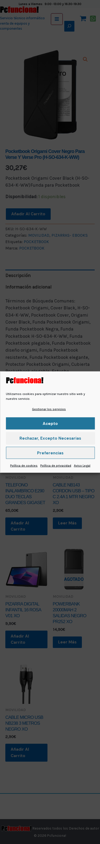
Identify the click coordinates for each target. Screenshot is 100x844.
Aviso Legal (82, 465)
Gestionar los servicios (49, 409)
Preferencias (50, 453)
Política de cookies (24, 465)
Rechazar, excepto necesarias (50, 438)
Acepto (50, 423)
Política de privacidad (55, 465)
